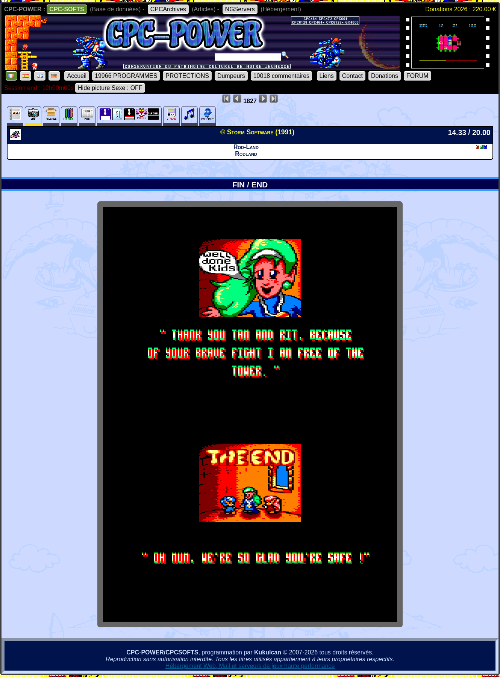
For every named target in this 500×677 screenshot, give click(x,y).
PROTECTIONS (187, 76)
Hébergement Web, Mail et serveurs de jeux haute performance (250, 666)
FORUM (417, 76)
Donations (384, 76)
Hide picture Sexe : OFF (110, 88)
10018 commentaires (281, 76)
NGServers (240, 9)
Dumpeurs (231, 76)
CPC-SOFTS (66, 9)
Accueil (76, 76)
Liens (327, 76)
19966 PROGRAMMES (126, 76)
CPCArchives (168, 9)
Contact (352, 76)
